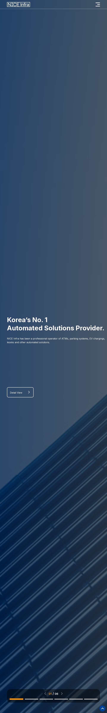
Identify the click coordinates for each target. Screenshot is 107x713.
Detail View (16, 393)
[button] (45, 693)
